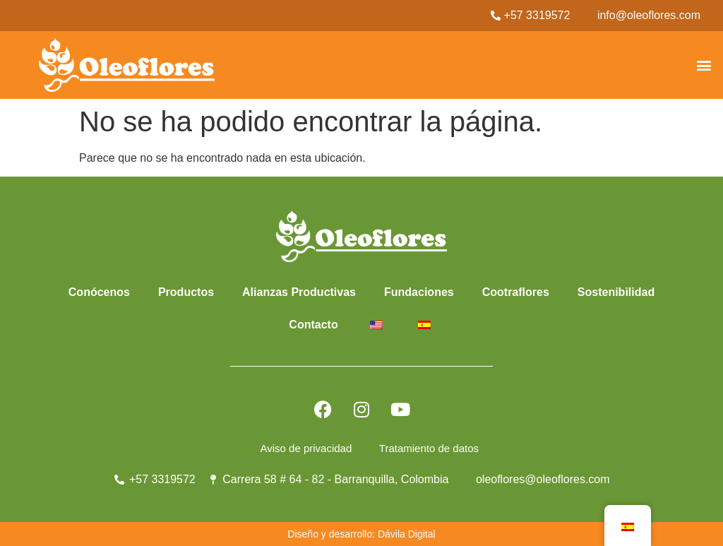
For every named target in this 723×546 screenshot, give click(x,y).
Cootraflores (515, 292)
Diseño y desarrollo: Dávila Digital (361, 534)
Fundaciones (419, 292)
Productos (186, 292)
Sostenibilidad (616, 292)
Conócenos (99, 292)
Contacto (313, 325)
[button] (704, 64)
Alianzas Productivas (299, 292)
